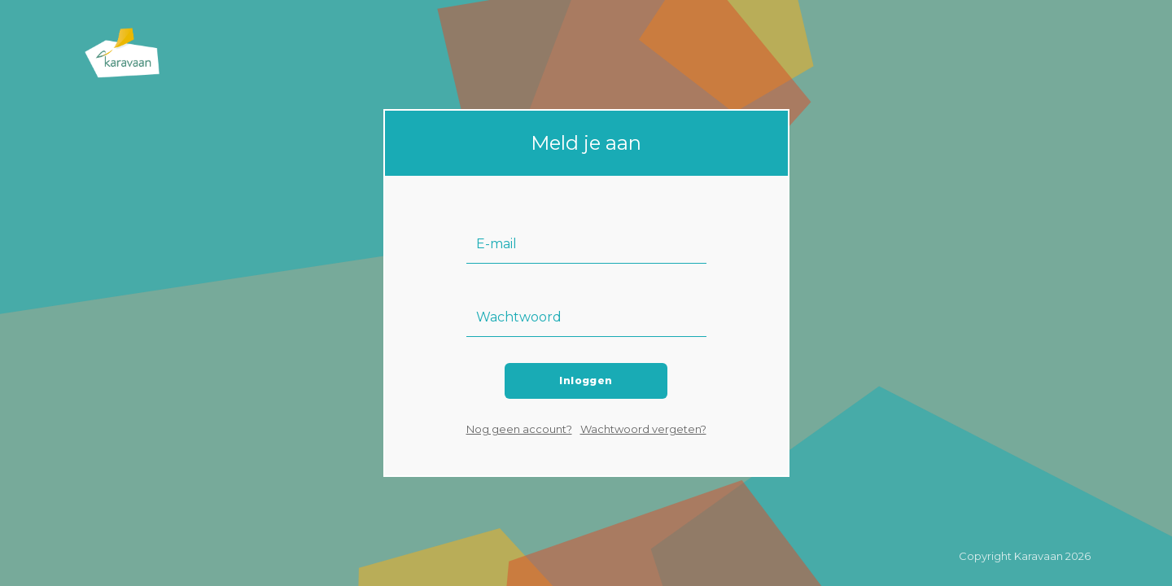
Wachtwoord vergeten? (643, 428)
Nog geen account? (519, 428)
